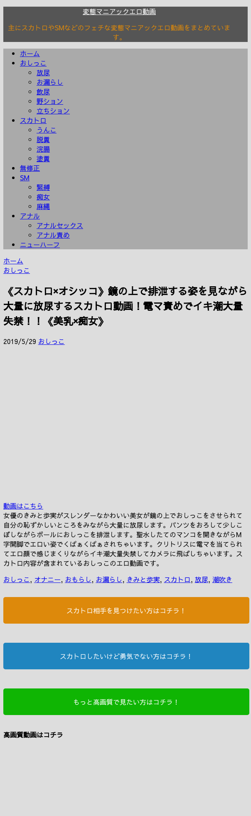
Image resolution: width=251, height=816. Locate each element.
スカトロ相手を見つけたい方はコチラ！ (126, 610)
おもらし (78, 579)
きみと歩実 (143, 579)
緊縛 (43, 187)
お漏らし (50, 81)
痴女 (43, 196)
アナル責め (53, 234)
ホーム (30, 53)
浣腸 (43, 148)
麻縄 (43, 206)
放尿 (43, 72)
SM (25, 177)
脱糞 (43, 139)
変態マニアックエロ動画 (119, 11)
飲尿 (43, 91)
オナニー (47, 579)
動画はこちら (23, 505)
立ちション (53, 110)
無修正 (30, 167)
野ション (50, 101)
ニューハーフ (40, 244)
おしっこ (33, 62)
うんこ (47, 129)
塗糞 (43, 158)
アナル (30, 215)
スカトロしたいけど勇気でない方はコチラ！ (126, 656)
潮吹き (222, 579)
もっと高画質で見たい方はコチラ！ (126, 701)
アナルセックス (60, 225)
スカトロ (33, 120)
